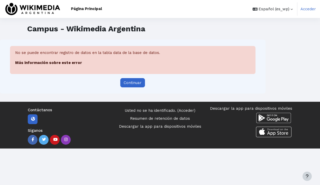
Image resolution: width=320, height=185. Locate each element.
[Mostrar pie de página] (307, 176)
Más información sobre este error (48, 63)
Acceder (308, 9)
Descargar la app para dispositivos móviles (160, 126)
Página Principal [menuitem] (86, 8)
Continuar (133, 82)
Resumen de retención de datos (160, 118)
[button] (272, 9)
